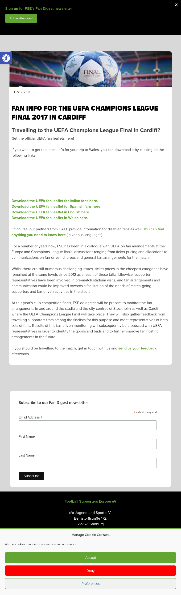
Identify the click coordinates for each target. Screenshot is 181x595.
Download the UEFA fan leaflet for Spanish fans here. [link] (56, 206)
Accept (90, 558)
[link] (6, 58)
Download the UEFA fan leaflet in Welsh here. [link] (50, 218)
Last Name (27, 455)
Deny (90, 571)
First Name (27, 436)
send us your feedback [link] (137, 348)
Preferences (91, 584)
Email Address (31, 417)
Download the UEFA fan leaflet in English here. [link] (51, 212)
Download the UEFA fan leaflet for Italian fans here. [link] (55, 200)
